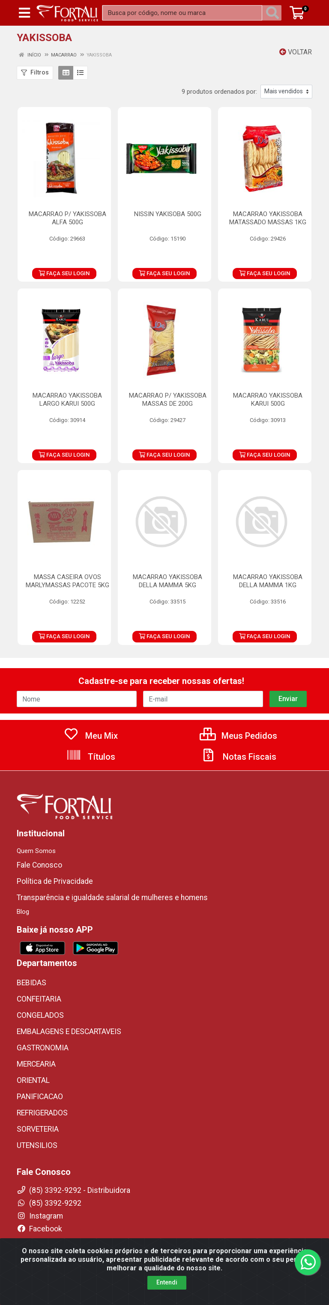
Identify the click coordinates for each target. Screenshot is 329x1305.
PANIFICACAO (40, 1096)
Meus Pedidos (238, 736)
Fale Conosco (39, 865)
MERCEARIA (36, 1064)
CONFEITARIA (39, 999)
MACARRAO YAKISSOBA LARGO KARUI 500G (67, 399)
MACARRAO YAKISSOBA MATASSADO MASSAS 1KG (267, 218)
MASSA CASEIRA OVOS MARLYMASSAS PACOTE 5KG (67, 581)
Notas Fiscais (238, 757)
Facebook (39, 1229)
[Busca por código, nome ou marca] (182, 13)
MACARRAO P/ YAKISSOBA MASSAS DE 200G (167, 399)
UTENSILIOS (37, 1145)
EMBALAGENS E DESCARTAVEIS (69, 1031)
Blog (23, 912)
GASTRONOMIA (43, 1047)
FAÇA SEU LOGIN (64, 273)
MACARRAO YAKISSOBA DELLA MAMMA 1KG (267, 581)
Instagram (40, 1216)
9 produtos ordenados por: (219, 91)
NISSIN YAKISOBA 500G (167, 214)
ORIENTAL (33, 1080)
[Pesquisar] (274, 13)
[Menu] (24, 13)
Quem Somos (36, 851)
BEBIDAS (31, 982)
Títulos (90, 757)
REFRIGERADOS (42, 1113)
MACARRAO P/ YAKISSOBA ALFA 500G (67, 218)
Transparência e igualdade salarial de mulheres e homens (112, 897)
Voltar (295, 52)
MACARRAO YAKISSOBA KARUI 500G (267, 399)
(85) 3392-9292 (49, 1203)
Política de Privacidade (55, 881)
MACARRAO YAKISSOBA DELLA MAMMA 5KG (167, 581)
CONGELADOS (40, 1015)
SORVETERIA (38, 1129)
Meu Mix (90, 736)
